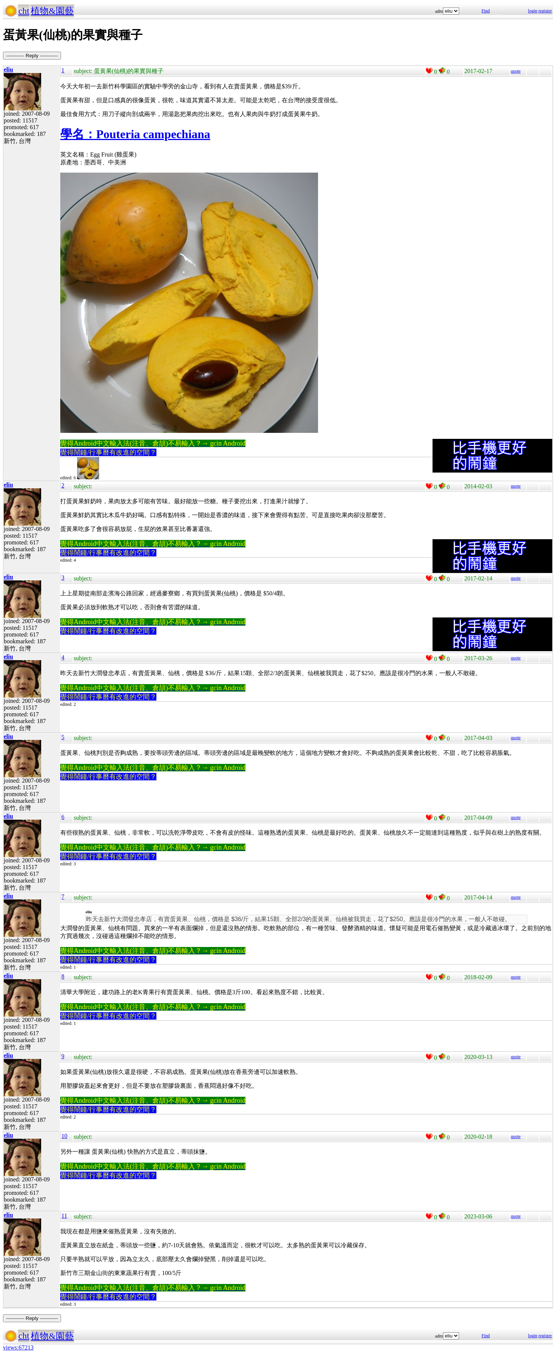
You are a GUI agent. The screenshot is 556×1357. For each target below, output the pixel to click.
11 (64, 1215)
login (532, 10)
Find (486, 10)
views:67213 (18, 1347)
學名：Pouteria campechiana (135, 134)
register (545, 10)
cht (23, 11)
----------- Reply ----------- (32, 55)
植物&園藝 (52, 11)
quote (516, 71)
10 (64, 1136)
